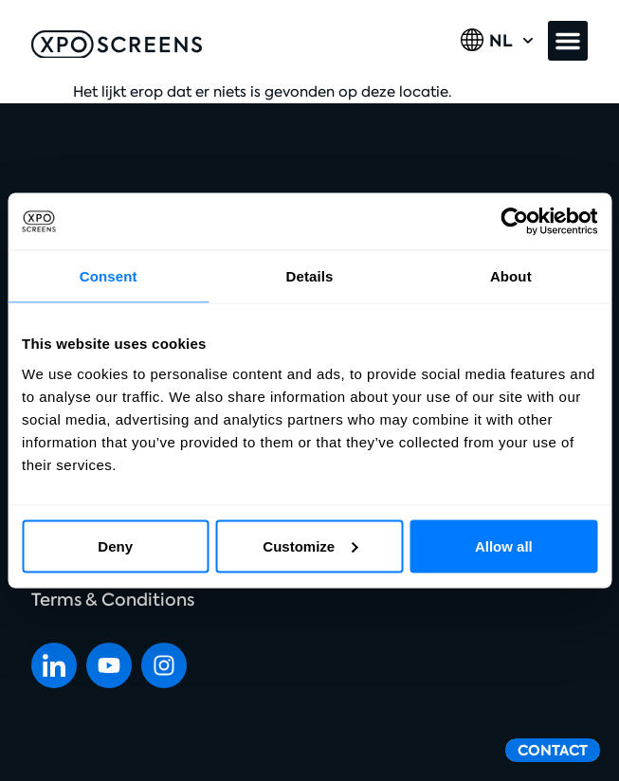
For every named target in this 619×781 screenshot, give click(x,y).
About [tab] (511, 276)
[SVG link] (116, 44)
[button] (568, 41)
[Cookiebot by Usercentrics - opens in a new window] (514, 222)
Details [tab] (310, 276)
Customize (310, 545)
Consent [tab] (108, 276)
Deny (115, 545)
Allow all (504, 545)
